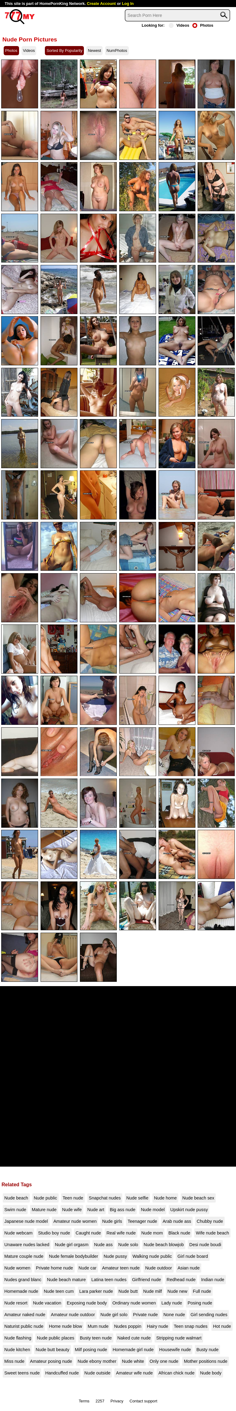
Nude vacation (47, 1302)
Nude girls (112, 1221)
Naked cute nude (134, 1337)
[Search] (177, 15)
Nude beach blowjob (164, 1244)
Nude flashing (17, 1337)
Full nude (202, 1291)
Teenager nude (142, 1221)
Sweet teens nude (22, 1372)
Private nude (145, 1314)
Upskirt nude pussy (189, 1209)
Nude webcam (18, 1232)
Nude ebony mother (96, 1361)
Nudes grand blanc (22, 1279)
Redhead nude (181, 1279)
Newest (94, 50)
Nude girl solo (114, 1314)
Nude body (211, 1372)
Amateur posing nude (51, 1361)
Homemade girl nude (133, 1349)
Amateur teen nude (121, 1267)
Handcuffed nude (62, 1372)
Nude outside (98, 1372)
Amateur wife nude (134, 1372)
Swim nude (15, 1209)
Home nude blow (65, 1326)
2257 (100, 1401)
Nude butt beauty (52, 1349)
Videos (179, 25)
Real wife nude (121, 1232)
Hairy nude (157, 1326)
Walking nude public (152, 1256)
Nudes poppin (127, 1326)
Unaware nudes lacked (26, 1244)
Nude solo (128, 1244)
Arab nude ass (177, 1221)
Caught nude (88, 1232)
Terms (84, 1401)
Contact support (143, 1401)
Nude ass (103, 1244)
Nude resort (15, 1302)
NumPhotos (117, 50)
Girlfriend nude (146, 1279)
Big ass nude (122, 1209)
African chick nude (176, 1372)
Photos (202, 25)
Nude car (87, 1267)
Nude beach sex (198, 1197)
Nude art (95, 1209)
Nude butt (128, 1291)
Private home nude (54, 1267)
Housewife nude (175, 1349)
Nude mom (152, 1232)
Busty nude (207, 1349)
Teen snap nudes (191, 1326)
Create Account (101, 3)
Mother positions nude (205, 1361)
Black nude (179, 1232)
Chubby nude (210, 1221)
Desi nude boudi (205, 1244)
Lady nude (171, 1302)
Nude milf (152, 1291)
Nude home (165, 1197)
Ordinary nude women (134, 1302)
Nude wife (72, 1209)
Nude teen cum (59, 1291)
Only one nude (164, 1361)
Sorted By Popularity (64, 50)
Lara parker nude (96, 1291)
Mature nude (44, 1209)
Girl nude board (192, 1256)
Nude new (177, 1291)
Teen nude (73, 1197)
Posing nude (199, 1302)
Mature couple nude (23, 1256)
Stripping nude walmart (178, 1337)
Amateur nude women (75, 1221)
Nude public (45, 1197)
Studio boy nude (54, 1232)
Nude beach (16, 1197)
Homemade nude (21, 1291)
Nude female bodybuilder (73, 1256)
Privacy (117, 1401)
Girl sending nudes (209, 1314)
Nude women (17, 1267)
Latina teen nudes (108, 1279)
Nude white (133, 1361)
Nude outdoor (158, 1267)
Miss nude (14, 1361)
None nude (174, 1314)
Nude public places (55, 1337)
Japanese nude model (26, 1221)
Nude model (153, 1209)
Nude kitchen (17, 1349)
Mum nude (98, 1326)
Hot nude (222, 1326)
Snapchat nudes (105, 1197)
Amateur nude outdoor (73, 1314)
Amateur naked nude (24, 1314)
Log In (128, 3)
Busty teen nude (96, 1337)
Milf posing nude (91, 1349)
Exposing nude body (87, 1302)
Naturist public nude (23, 1326)
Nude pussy (115, 1256)
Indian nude (212, 1279)
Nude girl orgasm (71, 1244)
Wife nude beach (212, 1232)
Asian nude (189, 1267)
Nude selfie (137, 1197)
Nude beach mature (66, 1279)
